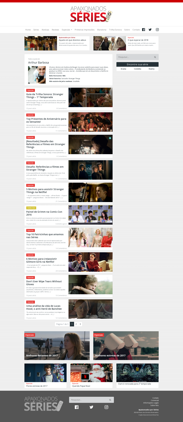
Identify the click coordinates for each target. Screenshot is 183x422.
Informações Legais (151, 403)
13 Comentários (61, 295)
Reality (151, 69)
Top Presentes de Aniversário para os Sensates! (46, 120)
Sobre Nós (154, 405)
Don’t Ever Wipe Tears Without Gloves (44, 283)
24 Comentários (61, 271)
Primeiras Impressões (85, 29)
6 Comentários (62, 156)
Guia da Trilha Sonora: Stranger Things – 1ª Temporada (44, 96)
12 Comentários (61, 318)
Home (28, 29)
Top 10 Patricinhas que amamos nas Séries (45, 236)
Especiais (66, 29)
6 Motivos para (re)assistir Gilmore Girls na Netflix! (41, 260)
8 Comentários (62, 108)
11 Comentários (61, 131)
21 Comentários (61, 201)
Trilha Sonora (115, 29)
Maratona (101, 29)
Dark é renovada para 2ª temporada (134, 383)
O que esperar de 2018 (138, 40)
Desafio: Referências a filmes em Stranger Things (45, 168)
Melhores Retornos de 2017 (42, 355)
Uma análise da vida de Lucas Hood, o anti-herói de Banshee (44, 307)
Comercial (155, 400)
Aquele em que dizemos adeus (72, 40)
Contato (136, 29)
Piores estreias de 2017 (36, 386)
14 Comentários (61, 248)
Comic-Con (31, 208)
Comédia (137, 69)
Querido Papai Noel (81, 386)
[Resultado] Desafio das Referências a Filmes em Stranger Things (45, 144)
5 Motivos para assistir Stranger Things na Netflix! (45, 191)
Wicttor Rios (156, 415)
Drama (123, 69)
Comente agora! (61, 224)
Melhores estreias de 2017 (110, 355)
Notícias (45, 29)
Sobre (127, 29)
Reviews (55, 29)
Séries (36, 29)
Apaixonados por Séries (67, 38)
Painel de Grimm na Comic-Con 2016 (44, 213)
